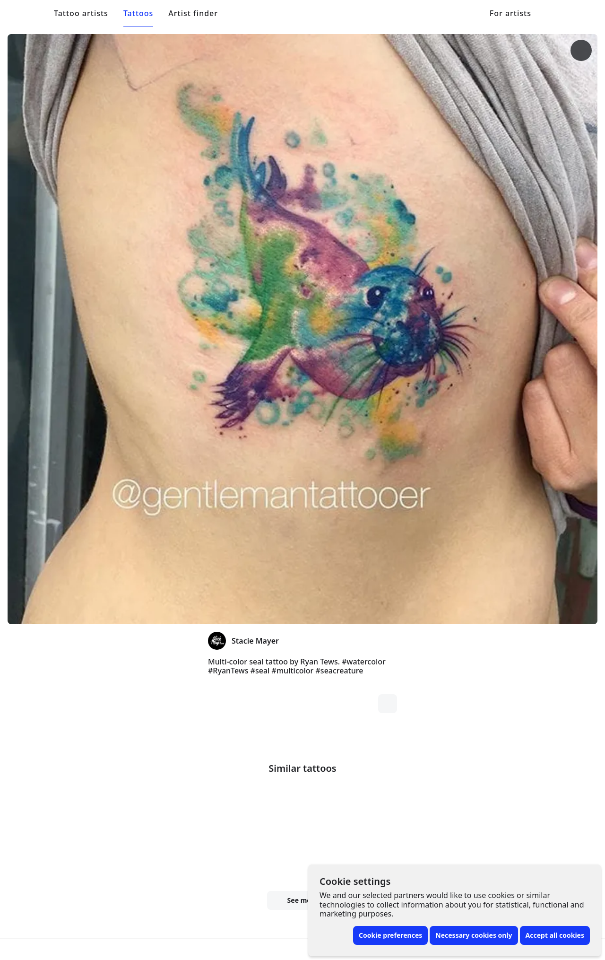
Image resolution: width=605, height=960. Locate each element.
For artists (510, 13)
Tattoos (138, 13)
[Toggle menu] (576, 13)
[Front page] (28, 13)
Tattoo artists (81, 13)
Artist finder (193, 13)
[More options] (437, 50)
